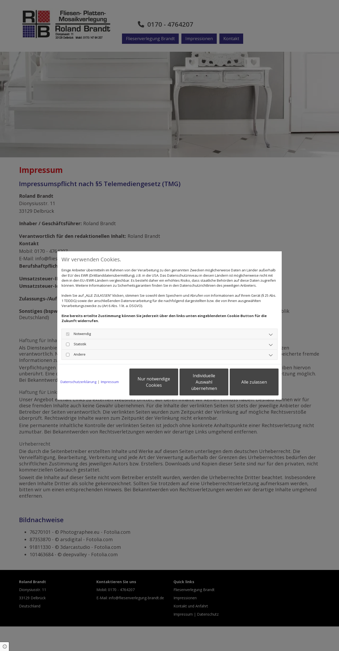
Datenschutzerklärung (78, 381)
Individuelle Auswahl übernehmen (204, 382)
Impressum (110, 381)
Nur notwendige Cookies (154, 382)
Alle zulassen (254, 382)
